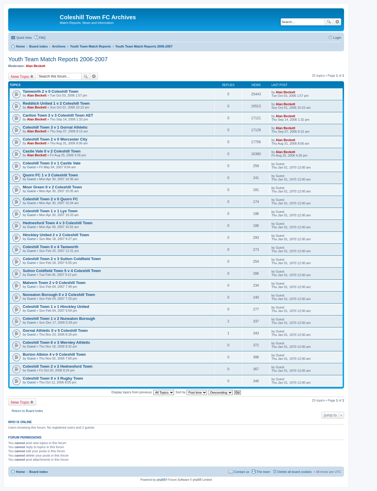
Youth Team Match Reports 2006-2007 (58, 59)
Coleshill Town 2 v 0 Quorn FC (50, 199)
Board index (38, 472)
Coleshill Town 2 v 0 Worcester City (55, 139)
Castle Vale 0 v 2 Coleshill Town (51, 151)
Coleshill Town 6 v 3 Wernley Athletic (56, 342)
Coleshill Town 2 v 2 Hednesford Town (57, 366)
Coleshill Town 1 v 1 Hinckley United (56, 306)
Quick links (24, 37)
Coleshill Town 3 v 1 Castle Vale (51, 163)
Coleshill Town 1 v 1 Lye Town (50, 211)
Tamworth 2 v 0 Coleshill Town (50, 91)
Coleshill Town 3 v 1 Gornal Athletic (55, 127)
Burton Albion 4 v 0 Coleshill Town (54, 354)
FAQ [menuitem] (42, 37)
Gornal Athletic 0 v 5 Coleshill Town (55, 330)
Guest (31, 167)
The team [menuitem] (263, 472)
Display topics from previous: (142, 392)
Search (329, 21)
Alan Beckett (35, 66)
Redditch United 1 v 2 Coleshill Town (56, 103)
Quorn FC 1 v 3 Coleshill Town (50, 175)
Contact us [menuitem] (241, 472)
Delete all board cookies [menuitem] (295, 472)
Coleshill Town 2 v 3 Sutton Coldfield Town (62, 259)
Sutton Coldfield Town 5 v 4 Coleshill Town (62, 271)
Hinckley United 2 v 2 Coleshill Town (56, 235)
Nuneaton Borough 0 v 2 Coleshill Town (59, 294)
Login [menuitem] (337, 37)
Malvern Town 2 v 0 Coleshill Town (54, 282)
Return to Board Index (27, 411)
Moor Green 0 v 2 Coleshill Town (52, 187)
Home (20, 472)
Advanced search (337, 21)
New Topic (20, 76)
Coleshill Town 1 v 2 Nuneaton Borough (59, 318)
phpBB (161, 479)
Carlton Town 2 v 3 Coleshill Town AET (58, 115)
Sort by (191, 392)
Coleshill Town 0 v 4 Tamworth (50, 247)
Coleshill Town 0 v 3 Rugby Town (53, 378)
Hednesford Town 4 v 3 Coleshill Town (57, 223)
